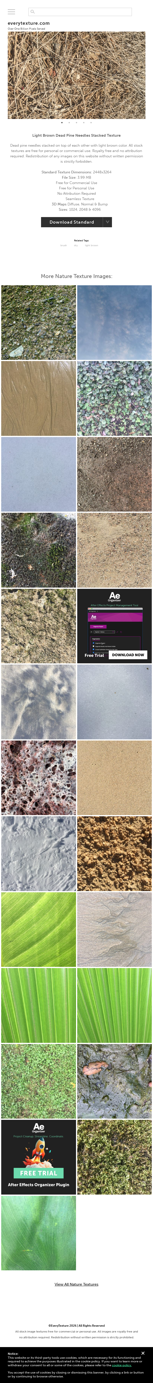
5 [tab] (91, 122)
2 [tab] (69, 122)
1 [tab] (62, 122)
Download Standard (72, 222)
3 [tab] (76, 122)
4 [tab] (83, 122)
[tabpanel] (76, 67)
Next (149, 67)
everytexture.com (29, 25)
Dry (76, 245)
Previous (4, 67)
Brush (63, 245)
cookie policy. (122, 1365)
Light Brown (91, 245)
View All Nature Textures (76, 1284)
